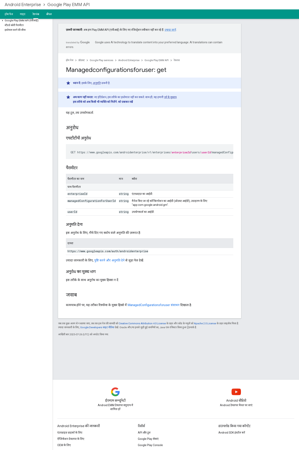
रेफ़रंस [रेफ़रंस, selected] (35, 14)
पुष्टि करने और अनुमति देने (109, 260)
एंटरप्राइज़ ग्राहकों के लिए (69, 432)
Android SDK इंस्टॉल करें (231, 432)
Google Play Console (150, 445)
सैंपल (49, 14)
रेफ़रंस (177, 60)
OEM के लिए (64, 445)
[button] (25, 20)
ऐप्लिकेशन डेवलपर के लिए (70, 438)
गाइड (22, 14)
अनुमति (97, 83)
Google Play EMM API (68, 4)
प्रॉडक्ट (81, 60)
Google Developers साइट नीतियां (97, 327)
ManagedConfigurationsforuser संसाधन (154, 305)
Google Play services (101, 60)
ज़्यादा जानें (170, 29)
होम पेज (9, 14)
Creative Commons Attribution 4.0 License (142, 323)
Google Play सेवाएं (148, 438)
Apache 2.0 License (205, 323)
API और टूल (144, 432)
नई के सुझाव (170, 97)
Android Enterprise (23, 4)
